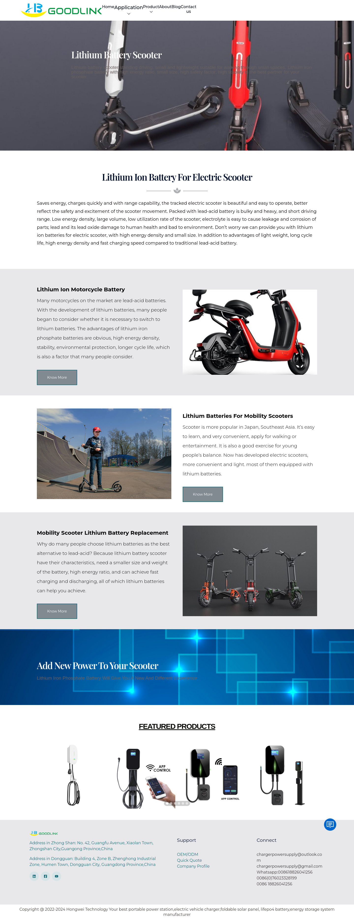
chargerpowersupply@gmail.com (289, 869)
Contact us (305, 11)
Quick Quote (189, 863)
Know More (57, 380)
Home (186, 11)
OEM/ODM (187, 857)
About (268, 11)
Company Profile (193, 869)
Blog (284, 11)
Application (214, 12)
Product (246, 11)
